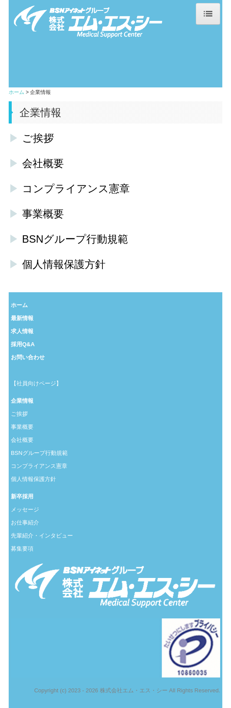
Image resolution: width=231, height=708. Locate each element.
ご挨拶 (38, 138)
